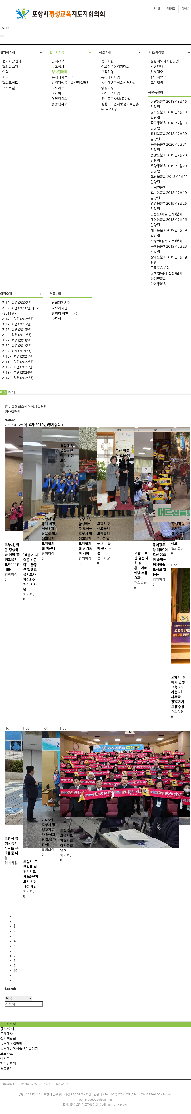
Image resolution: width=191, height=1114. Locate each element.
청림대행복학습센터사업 (118, 82)
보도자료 (58, 88)
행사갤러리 (60, 72)
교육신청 (107, 72)
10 (15, 971)
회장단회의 (60, 98)
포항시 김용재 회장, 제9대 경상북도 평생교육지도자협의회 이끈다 (49, 533)
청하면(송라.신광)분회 (166, 273)
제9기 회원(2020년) (16, 351)
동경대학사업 (110, 77)
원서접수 (157, 72)
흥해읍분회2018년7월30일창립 (169, 136)
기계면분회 (158, 187)
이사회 (56, 93)
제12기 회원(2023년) (17, 367)
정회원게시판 (61, 302)
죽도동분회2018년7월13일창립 (169, 125)
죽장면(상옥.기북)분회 (166, 241)
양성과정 (107, 88)
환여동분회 (158, 284)
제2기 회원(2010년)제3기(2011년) (21, 310)
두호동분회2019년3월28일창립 (169, 249)
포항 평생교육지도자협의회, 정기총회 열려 (67, 840)
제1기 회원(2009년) (16, 302)
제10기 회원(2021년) (17, 356)
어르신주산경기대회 (115, 66)
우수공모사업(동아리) (116, 98)
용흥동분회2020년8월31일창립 (169, 147)
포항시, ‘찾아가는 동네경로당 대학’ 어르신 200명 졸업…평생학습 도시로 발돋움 (160, 554)
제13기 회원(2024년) (17, 372)
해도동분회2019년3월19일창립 (169, 233)
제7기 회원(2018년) (16, 340)
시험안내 (157, 66)
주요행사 (58, 66)
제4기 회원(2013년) (16, 324)
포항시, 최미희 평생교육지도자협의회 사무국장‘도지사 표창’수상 (178, 692)
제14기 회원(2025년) (17, 318)
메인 (3, 392)
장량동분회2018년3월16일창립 (169, 104)
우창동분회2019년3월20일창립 (169, 168)
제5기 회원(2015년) (16, 329)
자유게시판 (60, 308)
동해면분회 (158, 278)
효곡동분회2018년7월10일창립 (169, 195)
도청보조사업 (110, 93)
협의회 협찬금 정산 (65, 313)
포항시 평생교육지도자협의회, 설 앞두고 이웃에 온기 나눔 (104, 538)
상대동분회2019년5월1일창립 (169, 259)
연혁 (5, 72)
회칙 (5, 77)
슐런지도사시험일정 (165, 61)
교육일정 (157, 82)
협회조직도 (10, 82)
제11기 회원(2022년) (17, 361)
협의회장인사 (11, 61)
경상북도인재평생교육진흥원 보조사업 (120, 106)
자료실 (56, 318)
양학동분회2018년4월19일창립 (169, 114)
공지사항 (107, 61)
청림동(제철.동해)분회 (166, 214)
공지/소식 (59, 61)
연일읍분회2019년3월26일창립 (169, 206)
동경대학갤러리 (63, 77)
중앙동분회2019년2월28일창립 (169, 157)
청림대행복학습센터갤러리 (70, 82)
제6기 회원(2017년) (16, 335)
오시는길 (8, 88)
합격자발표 (158, 77)
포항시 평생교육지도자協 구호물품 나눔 (12, 848)
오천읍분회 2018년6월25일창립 (169, 179)
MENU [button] (6, 28)
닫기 (11, 392)
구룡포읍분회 (160, 267)
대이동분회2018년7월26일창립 (169, 222)
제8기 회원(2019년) (16, 345)
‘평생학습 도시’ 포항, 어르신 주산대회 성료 (178, 533)
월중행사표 (60, 104)
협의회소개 (10, 66)
